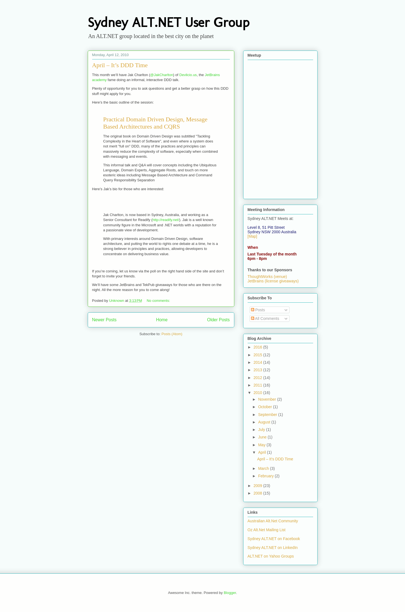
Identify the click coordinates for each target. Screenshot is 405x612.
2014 (258, 362)
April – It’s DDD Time (120, 65)
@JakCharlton (161, 75)
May (262, 445)
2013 (258, 370)
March (264, 468)
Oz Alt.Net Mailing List (267, 530)
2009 (258, 485)
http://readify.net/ (165, 220)
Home (162, 319)
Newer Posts (104, 319)
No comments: (159, 301)
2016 (258, 347)
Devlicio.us (188, 75)
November (267, 399)
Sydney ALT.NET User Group (168, 22)
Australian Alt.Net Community (273, 521)
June (263, 437)
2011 (258, 385)
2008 (258, 493)
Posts (258, 310)
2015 (258, 355)
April (262, 452)
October (265, 407)
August (264, 422)
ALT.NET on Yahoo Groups (271, 556)
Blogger (230, 593)
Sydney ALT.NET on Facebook (274, 538)
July (262, 429)
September (268, 414)
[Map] (252, 236)
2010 (258, 392)
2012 (258, 377)
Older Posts (218, 319)
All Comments (265, 318)
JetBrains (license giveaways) (273, 281)
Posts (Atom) (172, 334)
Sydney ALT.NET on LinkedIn (273, 547)
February (266, 476)
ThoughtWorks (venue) (267, 276)
